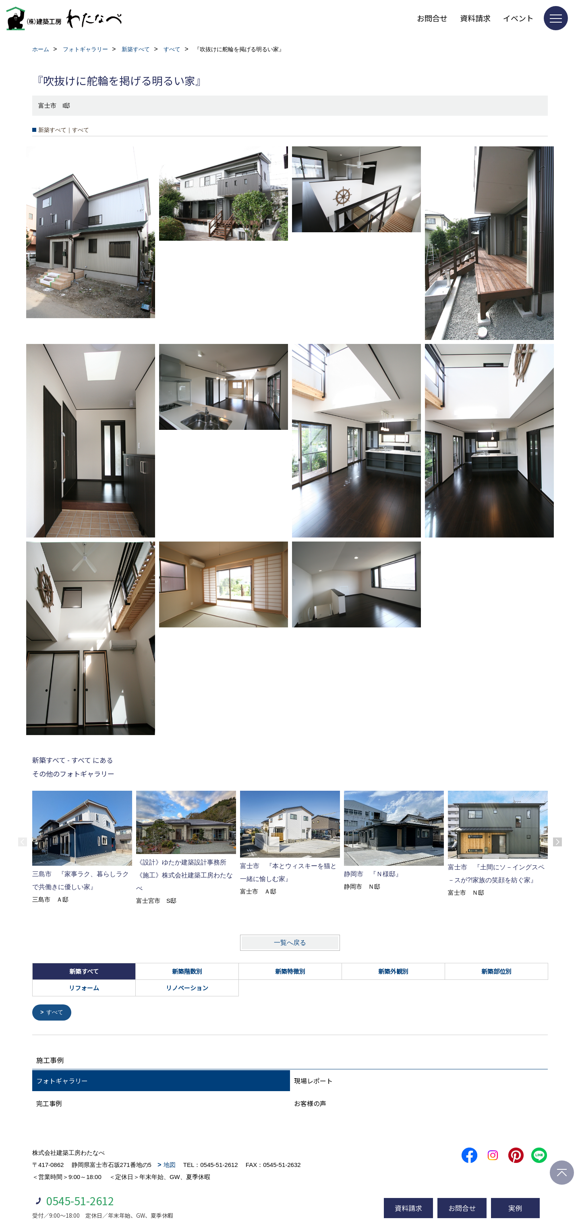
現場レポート (313, 1081)
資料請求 (475, 17)
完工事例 (49, 1103)
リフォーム (84, 987)
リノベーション (187, 987)
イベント (518, 17)
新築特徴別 (290, 971)
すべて (56, 1012)
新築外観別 (393, 971)
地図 (170, 1165)
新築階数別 (187, 971)
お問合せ (432, 17)
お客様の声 (310, 1103)
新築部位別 (496, 971)
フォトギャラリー (62, 1081)
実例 (515, 1208)
